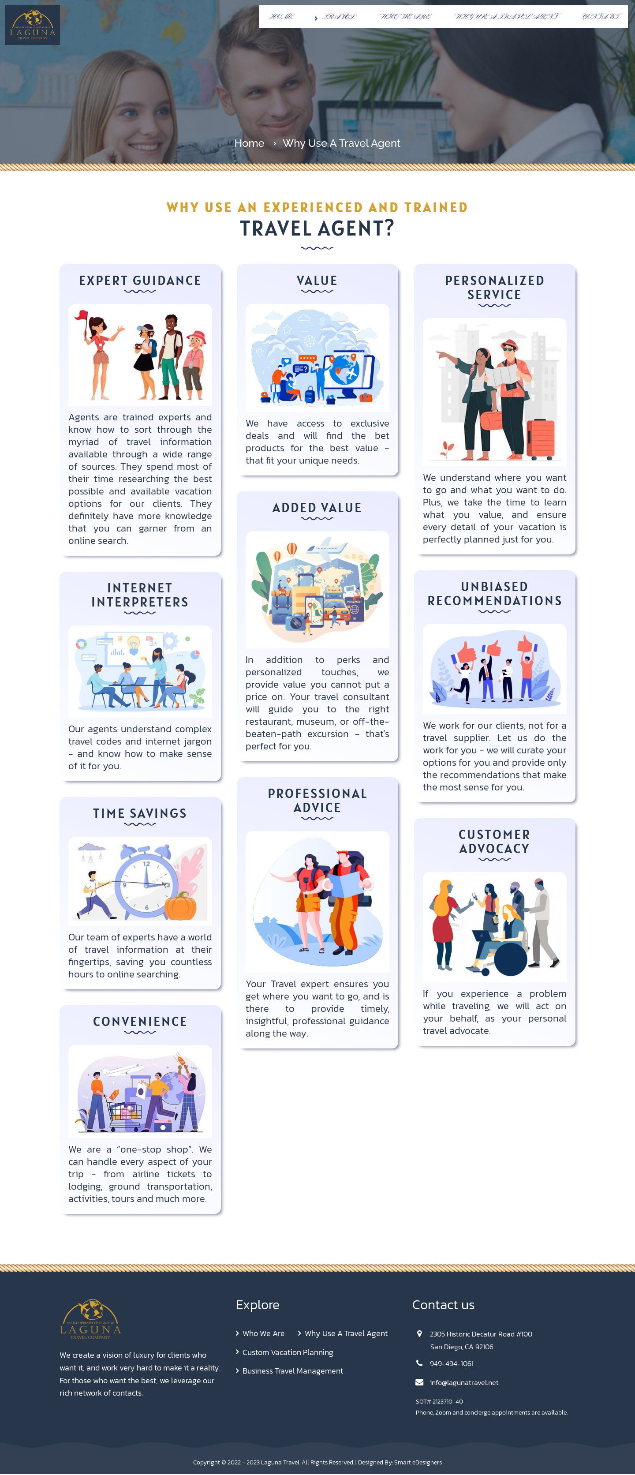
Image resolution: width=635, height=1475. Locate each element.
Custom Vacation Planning (288, 1353)
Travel (333, 17)
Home (280, 17)
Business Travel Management (293, 1371)
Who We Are (405, 17)
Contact (600, 17)
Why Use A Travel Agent (505, 17)
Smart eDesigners (418, 1462)
